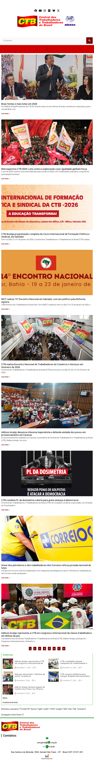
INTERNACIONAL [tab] (8, 655)
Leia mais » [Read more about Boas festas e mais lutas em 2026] (5, 113)
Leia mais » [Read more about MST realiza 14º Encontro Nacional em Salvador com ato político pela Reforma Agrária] (5, 309)
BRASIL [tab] (5, 698)
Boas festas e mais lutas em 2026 (19, 104)
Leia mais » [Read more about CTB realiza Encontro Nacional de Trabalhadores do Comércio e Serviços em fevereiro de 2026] (5, 377)
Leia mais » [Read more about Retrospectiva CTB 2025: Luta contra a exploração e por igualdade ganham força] (5, 179)
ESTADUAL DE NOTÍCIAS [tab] (10, 702)
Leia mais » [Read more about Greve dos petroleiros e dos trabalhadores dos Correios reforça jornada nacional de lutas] (5, 578)
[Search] (89, 40)
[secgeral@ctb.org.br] (47, 738)
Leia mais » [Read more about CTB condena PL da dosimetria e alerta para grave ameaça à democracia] (5, 510)
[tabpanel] (47, 676)
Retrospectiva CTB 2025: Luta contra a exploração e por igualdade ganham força (44, 169)
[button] (47, 48)
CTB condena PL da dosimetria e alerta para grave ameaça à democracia (39, 500)
